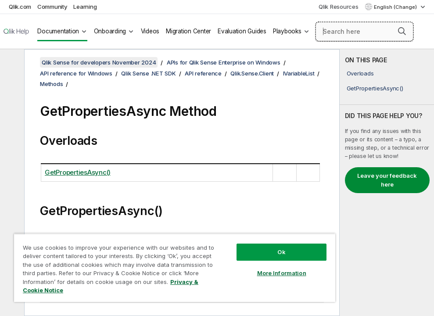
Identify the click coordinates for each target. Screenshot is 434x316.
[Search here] (364, 31)
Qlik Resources (339, 6)
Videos (150, 31)
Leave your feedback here (387, 180)
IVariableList (299, 73)
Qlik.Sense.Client (252, 73)
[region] (174, 267)
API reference (203, 73)
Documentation (58, 31)
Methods (51, 83)
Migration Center (188, 31)
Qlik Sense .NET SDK (148, 73)
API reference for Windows (76, 73)
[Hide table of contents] (11, 62)
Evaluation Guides (242, 31)
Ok (281, 251)
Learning (85, 6)
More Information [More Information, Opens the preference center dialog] (281, 272)
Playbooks (287, 31)
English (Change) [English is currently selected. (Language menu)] (396, 7)
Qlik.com (20, 6)
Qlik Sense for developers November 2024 (99, 62)
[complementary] (387, 182)
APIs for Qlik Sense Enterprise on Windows (223, 62)
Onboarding (110, 31)
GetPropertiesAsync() (375, 88)
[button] (402, 31)
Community (52, 6)
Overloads (360, 73)
